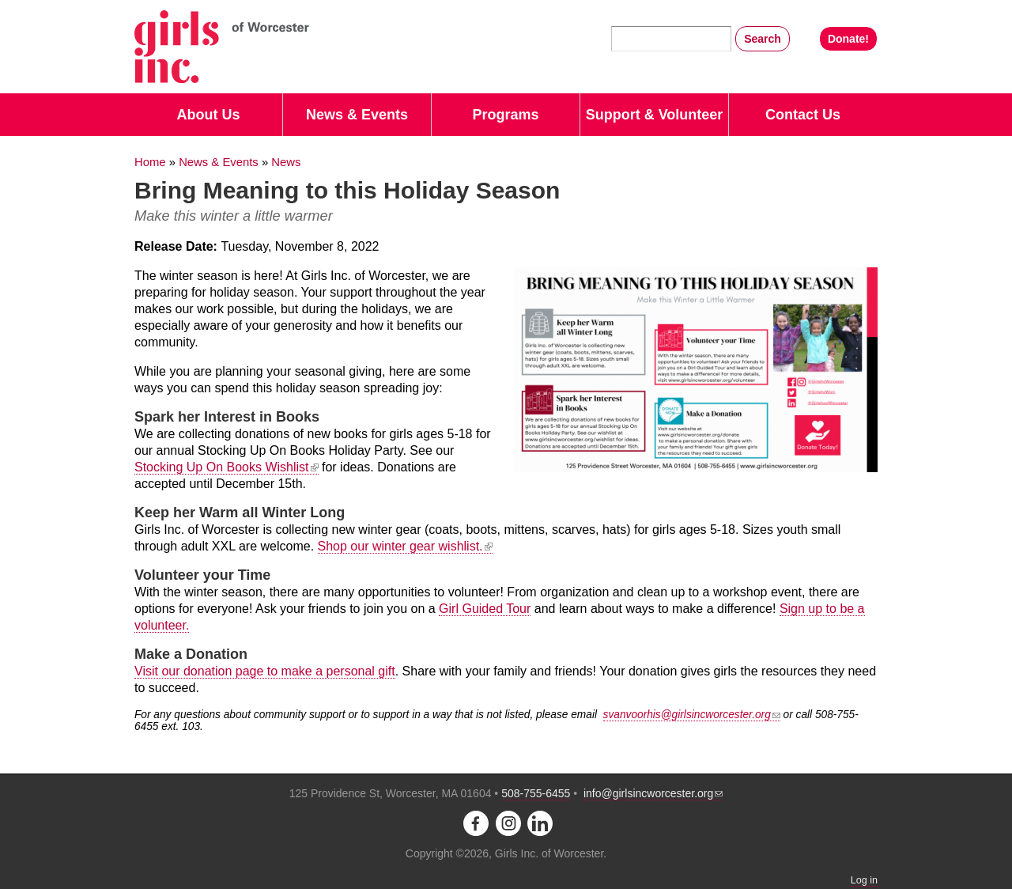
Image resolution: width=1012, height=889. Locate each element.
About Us (208, 115)
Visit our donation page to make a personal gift (264, 671)
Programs (505, 115)
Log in (864, 880)
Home (150, 162)
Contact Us (802, 115)
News (285, 162)
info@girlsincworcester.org (653, 793)
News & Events (357, 115)
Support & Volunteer (654, 115)
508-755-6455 (535, 793)
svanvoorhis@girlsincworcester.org (691, 715)
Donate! (848, 38)
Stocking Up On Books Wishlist (226, 467)
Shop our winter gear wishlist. (405, 546)
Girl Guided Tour (485, 608)
